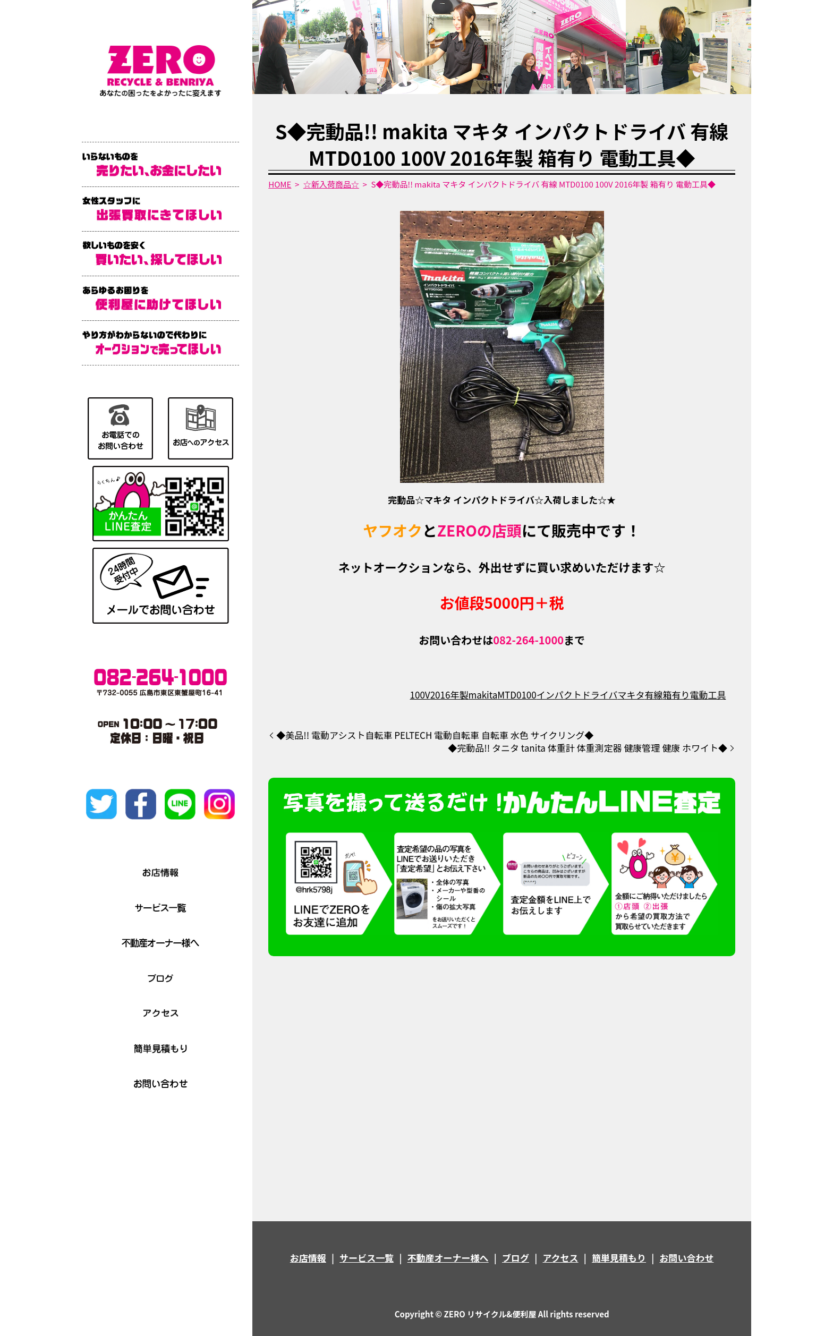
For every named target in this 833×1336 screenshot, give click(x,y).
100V (420, 694)
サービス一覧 (366, 1257)
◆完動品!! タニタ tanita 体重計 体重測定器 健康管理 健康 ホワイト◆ (587, 748)
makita (482, 694)
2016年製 (449, 694)
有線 (653, 694)
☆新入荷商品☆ (331, 184)
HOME (279, 184)
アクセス (560, 1257)
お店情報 (308, 1257)
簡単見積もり (619, 1257)
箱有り (676, 694)
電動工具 (708, 694)
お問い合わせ (686, 1257)
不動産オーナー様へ (448, 1257)
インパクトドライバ (577, 694)
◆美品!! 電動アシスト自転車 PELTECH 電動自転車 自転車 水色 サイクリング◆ (434, 735)
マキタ (630, 694)
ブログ (515, 1257)
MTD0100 (516, 694)
